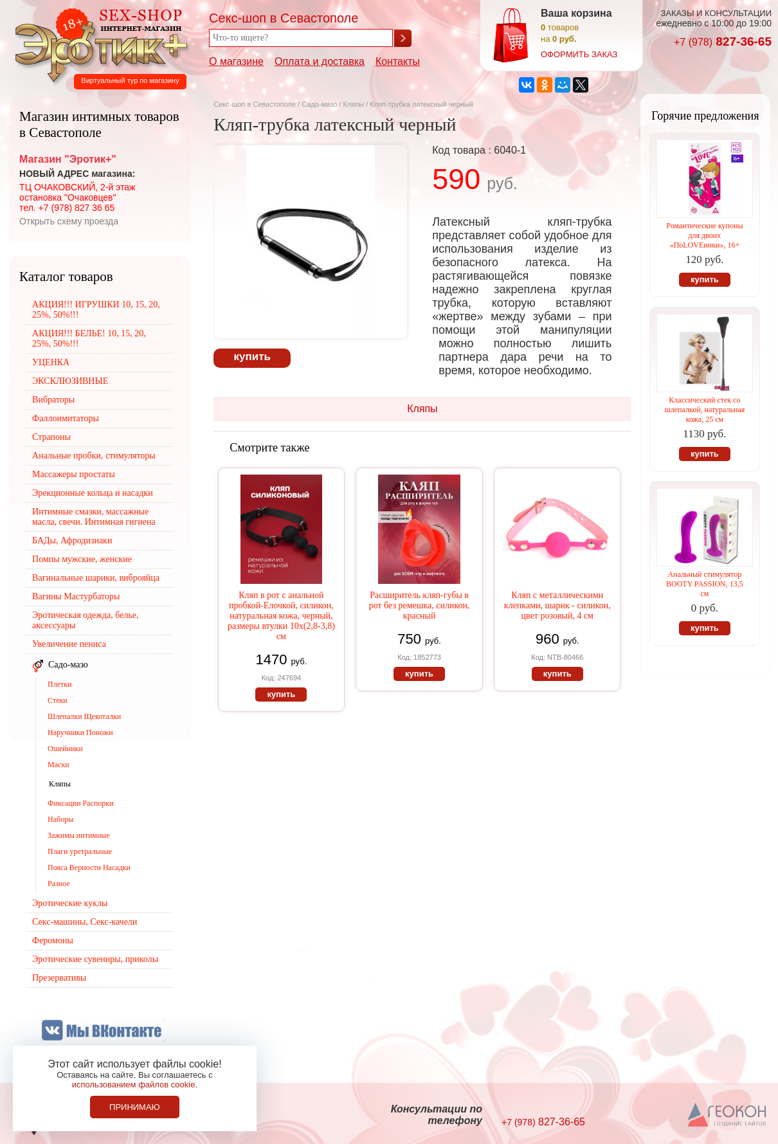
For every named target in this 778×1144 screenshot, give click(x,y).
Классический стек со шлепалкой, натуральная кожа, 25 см (705, 409)
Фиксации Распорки (81, 803)
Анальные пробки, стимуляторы (94, 455)
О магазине (236, 61)
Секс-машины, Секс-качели (84, 922)
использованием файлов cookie (133, 1084)
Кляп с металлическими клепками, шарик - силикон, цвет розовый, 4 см (557, 605)
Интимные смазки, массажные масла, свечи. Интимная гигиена (94, 517)
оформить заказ (579, 54)
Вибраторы (53, 399)
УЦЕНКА (50, 362)
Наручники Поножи (80, 732)
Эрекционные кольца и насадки (92, 493)
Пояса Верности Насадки (89, 867)
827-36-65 (723, 41)
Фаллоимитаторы (65, 418)
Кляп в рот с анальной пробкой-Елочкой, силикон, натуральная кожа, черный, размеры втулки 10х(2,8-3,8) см (281, 615)
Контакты (397, 61)
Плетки (59, 684)
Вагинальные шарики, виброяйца (95, 578)
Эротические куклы (69, 903)
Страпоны (51, 437)
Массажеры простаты (73, 474)
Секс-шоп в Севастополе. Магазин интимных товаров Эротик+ (97, 43)
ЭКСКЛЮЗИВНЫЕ (70, 381)
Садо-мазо (319, 104)
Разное (59, 883)
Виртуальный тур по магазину (130, 80)
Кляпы (353, 104)
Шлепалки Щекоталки (84, 716)
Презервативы (59, 978)
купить (252, 356)
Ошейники (65, 748)
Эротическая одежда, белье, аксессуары (85, 620)
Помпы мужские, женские (82, 559)
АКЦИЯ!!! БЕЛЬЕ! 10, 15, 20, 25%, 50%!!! (89, 339)
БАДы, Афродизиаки (72, 540)
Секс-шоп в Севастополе (254, 104)
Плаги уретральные (80, 851)
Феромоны (52, 940)
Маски (58, 764)
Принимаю (134, 1107)
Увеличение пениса (69, 644)
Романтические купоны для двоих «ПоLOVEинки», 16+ (704, 235)
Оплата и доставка (320, 61)
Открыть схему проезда (68, 221)
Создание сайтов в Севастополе (727, 1115)
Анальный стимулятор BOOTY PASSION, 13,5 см (704, 584)
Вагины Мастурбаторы (76, 596)
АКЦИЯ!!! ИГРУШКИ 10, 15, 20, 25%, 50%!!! (96, 310)
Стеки (58, 700)
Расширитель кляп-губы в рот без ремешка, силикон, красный (419, 605)
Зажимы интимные (79, 835)
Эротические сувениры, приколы (95, 959)
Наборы (60, 819)
